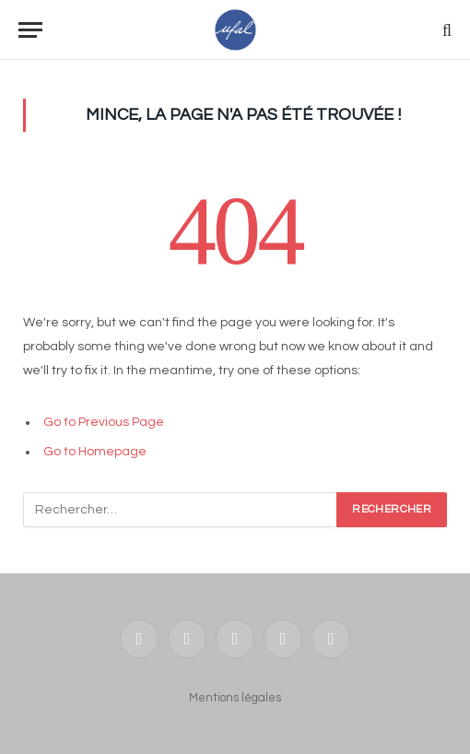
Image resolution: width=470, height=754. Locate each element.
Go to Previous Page (103, 422)
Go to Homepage (95, 451)
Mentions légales (235, 697)
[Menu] (30, 30)
